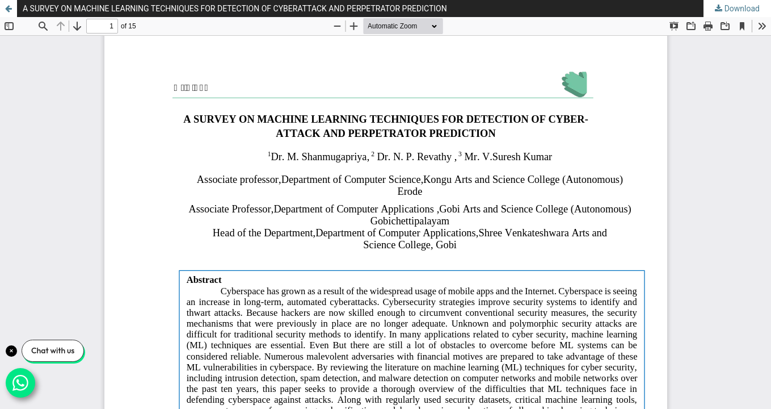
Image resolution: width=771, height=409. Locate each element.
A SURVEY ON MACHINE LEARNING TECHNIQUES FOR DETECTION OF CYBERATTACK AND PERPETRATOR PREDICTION (235, 8)
